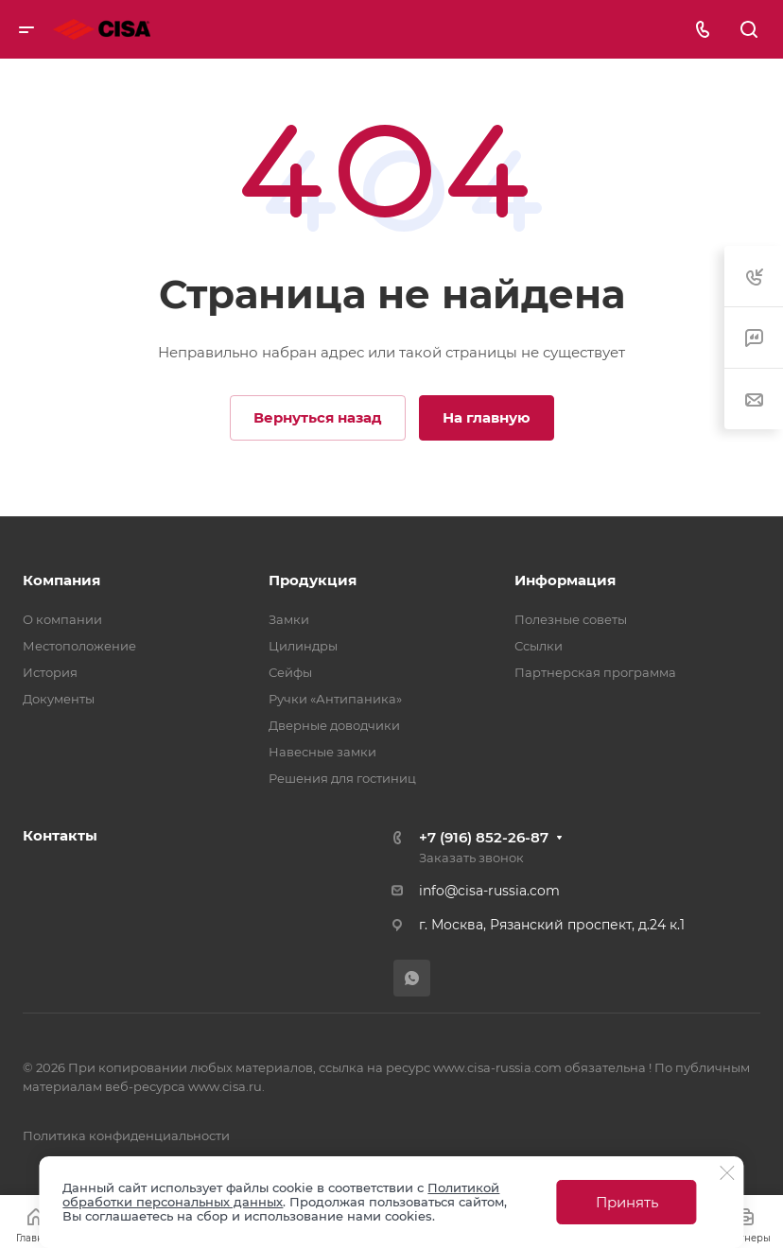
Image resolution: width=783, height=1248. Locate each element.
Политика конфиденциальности (126, 1135)
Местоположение (79, 645)
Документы (59, 698)
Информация (565, 580)
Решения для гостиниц (342, 778)
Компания (61, 580)
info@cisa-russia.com (489, 890)
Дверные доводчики (334, 725)
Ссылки (538, 645)
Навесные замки (322, 751)
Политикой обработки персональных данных (280, 1194)
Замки (289, 619)
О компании (62, 619)
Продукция (313, 580)
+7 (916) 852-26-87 (483, 837)
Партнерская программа (595, 672)
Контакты (60, 835)
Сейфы (290, 672)
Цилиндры (303, 645)
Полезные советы (570, 619)
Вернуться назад (317, 417)
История (50, 672)
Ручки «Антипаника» (335, 698)
